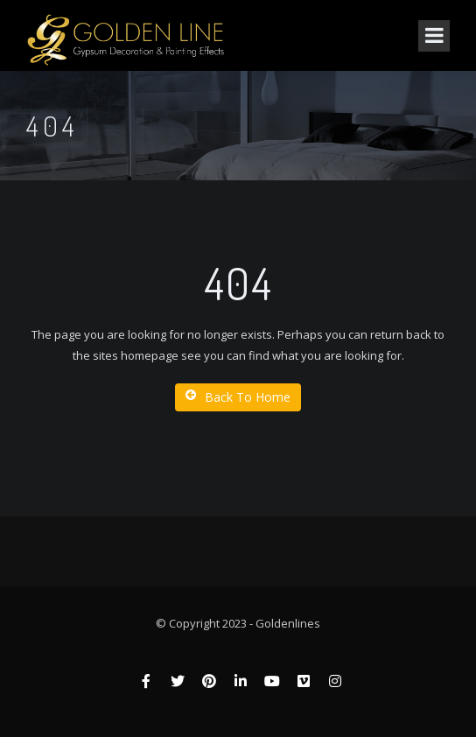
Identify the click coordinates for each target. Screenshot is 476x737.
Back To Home (238, 397)
